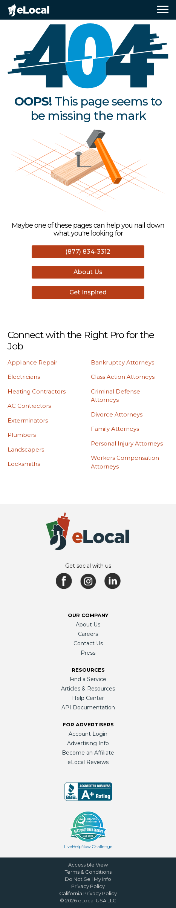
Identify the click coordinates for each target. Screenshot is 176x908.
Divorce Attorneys (116, 414)
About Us (88, 272)
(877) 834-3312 (87, 251)
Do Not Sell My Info (88, 879)
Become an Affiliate (88, 752)
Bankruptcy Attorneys (122, 362)
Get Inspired (88, 292)
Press (88, 652)
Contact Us (88, 643)
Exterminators (28, 420)
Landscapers (26, 449)
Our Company (88, 615)
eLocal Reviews (88, 762)
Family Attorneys (115, 428)
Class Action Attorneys (123, 376)
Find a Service (88, 679)
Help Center (88, 698)
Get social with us (88, 565)
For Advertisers (88, 724)
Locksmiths (24, 463)
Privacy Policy (88, 886)
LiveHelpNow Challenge (88, 846)
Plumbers (22, 434)
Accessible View (88, 865)
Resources (88, 670)
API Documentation (88, 707)
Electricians (24, 376)
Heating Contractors (37, 391)
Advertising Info (88, 743)
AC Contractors (29, 405)
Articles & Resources (88, 688)
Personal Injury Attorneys (127, 443)
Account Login (88, 733)
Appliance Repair (32, 362)
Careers (88, 634)
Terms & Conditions (88, 872)
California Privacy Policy (88, 893)
